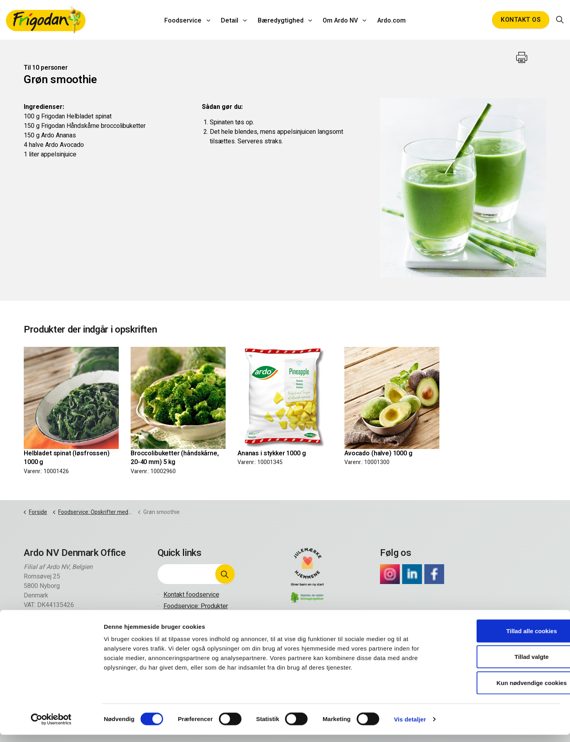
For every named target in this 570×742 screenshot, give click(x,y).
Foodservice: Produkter (195, 606)
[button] (225, 574)
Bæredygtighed (281, 20)
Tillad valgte (504, 664)
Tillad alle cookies (504, 638)
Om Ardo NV (339, 20)
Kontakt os (521, 20)
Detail (231, 20)
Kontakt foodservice (191, 594)
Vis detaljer (410, 726)
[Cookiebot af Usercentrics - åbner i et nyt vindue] (51, 726)
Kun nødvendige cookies (504, 690)
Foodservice (186, 20)
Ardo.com (388, 20)
